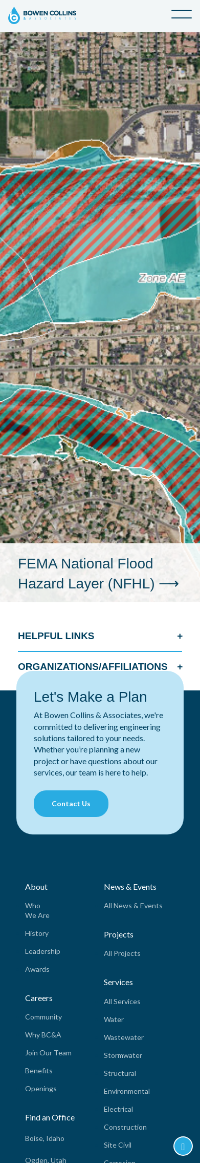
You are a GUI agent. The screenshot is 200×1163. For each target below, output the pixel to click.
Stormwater (123, 1055)
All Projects (122, 953)
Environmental (127, 1091)
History (37, 933)
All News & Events (133, 905)
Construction (125, 1127)
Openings (41, 1088)
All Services (122, 1001)
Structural (120, 1073)
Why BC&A (43, 1034)
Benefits (39, 1070)
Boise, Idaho (44, 1138)
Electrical (118, 1109)
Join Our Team (48, 1052)
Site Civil (117, 1144)
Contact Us (71, 803)
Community (43, 1016)
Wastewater (124, 1037)
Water (114, 1019)
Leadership (42, 951)
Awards (37, 969)
